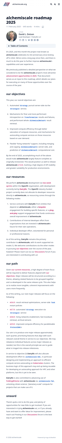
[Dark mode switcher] (55, 4)
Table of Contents (19, 46)
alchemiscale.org (19, 4)
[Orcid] (31, 39)
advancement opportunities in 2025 (21, 76)
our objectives (22, 248)
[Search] (51, 4)
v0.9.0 (12, 324)
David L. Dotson (26, 34)
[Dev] (34, 39)
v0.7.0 (12, 309)
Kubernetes (38, 363)
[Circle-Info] (37, 39)
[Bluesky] (28, 39)
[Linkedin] (23, 39)
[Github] (20, 39)
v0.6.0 (12, 302)
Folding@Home (12, 381)
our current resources (21, 269)
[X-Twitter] (26, 39)
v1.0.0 (20, 165)
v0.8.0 (12, 317)
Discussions (40, 252)
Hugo (47, 437)
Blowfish (53, 437)
